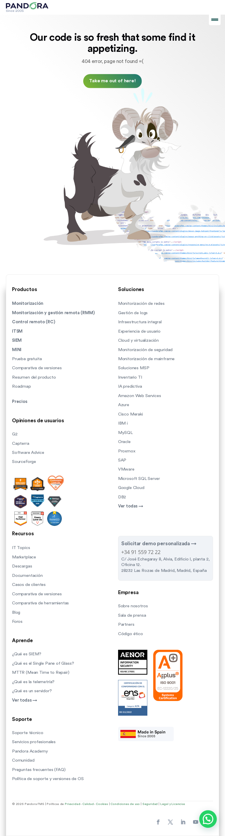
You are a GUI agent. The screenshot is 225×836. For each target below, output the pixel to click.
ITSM (17, 331)
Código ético (130, 634)
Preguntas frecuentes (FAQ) (39, 769)
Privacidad (72, 804)
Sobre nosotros (133, 606)
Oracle (124, 442)
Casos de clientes (29, 584)
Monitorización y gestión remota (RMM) (53, 313)
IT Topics (21, 548)
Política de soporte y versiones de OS (48, 779)
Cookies (102, 804)
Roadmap (21, 386)
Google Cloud (131, 487)
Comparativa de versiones (37, 368)
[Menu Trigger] (215, 19)
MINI (16, 350)
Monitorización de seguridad (145, 350)
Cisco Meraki (130, 414)
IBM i (123, 423)
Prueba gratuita (27, 359)
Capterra (20, 443)
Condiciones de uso (125, 804)
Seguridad (150, 804)
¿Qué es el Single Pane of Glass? (43, 663)
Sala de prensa (132, 615)
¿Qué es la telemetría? (33, 682)
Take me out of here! (112, 80)
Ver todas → (130, 506)
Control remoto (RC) (33, 322)
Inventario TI (130, 377)
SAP (122, 460)
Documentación (27, 575)
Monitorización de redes (141, 303)
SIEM (17, 340)
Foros (17, 621)
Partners (126, 624)
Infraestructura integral (140, 322)
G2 (15, 434)
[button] (208, 819)
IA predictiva (130, 386)
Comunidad (23, 760)
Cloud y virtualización (138, 340)
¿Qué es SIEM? (26, 654)
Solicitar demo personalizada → (159, 543)
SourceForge (24, 461)
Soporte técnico (27, 733)
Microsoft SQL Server (139, 478)
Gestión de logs (133, 313)
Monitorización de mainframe (146, 359)
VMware (126, 469)
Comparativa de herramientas (40, 603)
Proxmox (126, 451)
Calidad (88, 804)
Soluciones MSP (133, 368)
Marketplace (24, 557)
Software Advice (28, 452)
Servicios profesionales (34, 742)
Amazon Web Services (139, 396)
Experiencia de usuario (139, 331)
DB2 (122, 497)
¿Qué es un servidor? (32, 691)
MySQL (125, 432)
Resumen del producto (34, 377)
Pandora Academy (30, 751)
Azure (123, 405)
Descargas (22, 566)
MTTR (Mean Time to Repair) (40, 672)
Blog (16, 612)
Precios (19, 401)
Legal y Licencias (172, 804)
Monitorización (27, 303)
